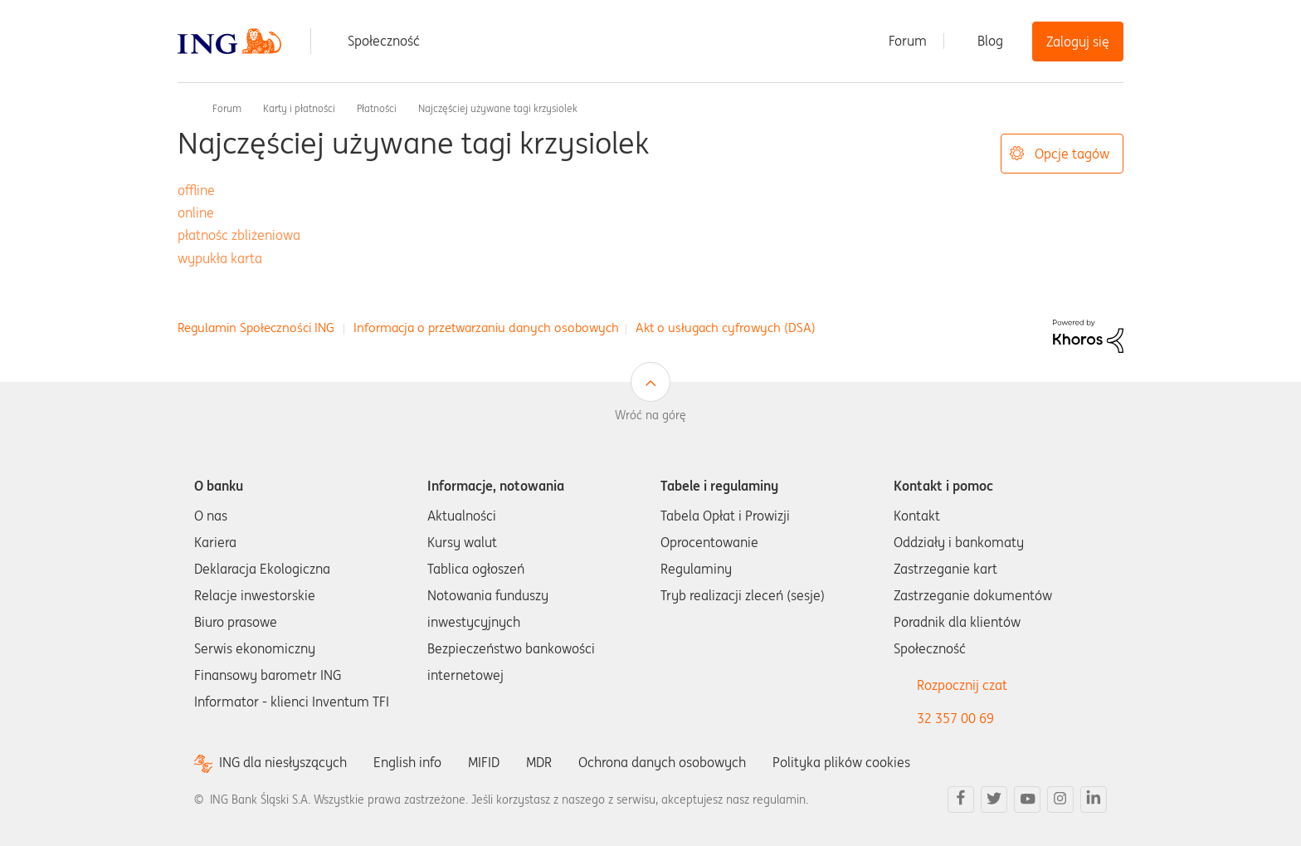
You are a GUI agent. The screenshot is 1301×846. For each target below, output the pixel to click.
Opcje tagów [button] (1072, 153)
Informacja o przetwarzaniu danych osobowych (486, 327)
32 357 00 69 (955, 718)
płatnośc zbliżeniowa (239, 235)
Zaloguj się (1077, 41)
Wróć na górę (650, 415)
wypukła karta (220, 258)
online (196, 212)
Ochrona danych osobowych (662, 762)
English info (407, 762)
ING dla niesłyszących (283, 762)
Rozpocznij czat (962, 685)
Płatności (377, 108)
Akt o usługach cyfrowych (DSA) (726, 327)
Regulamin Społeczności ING (256, 327)
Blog (990, 40)
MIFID (483, 762)
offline (196, 190)
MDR (539, 762)
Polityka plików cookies (841, 762)
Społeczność (384, 40)
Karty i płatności (299, 108)
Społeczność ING (184, 108)
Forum (908, 40)
